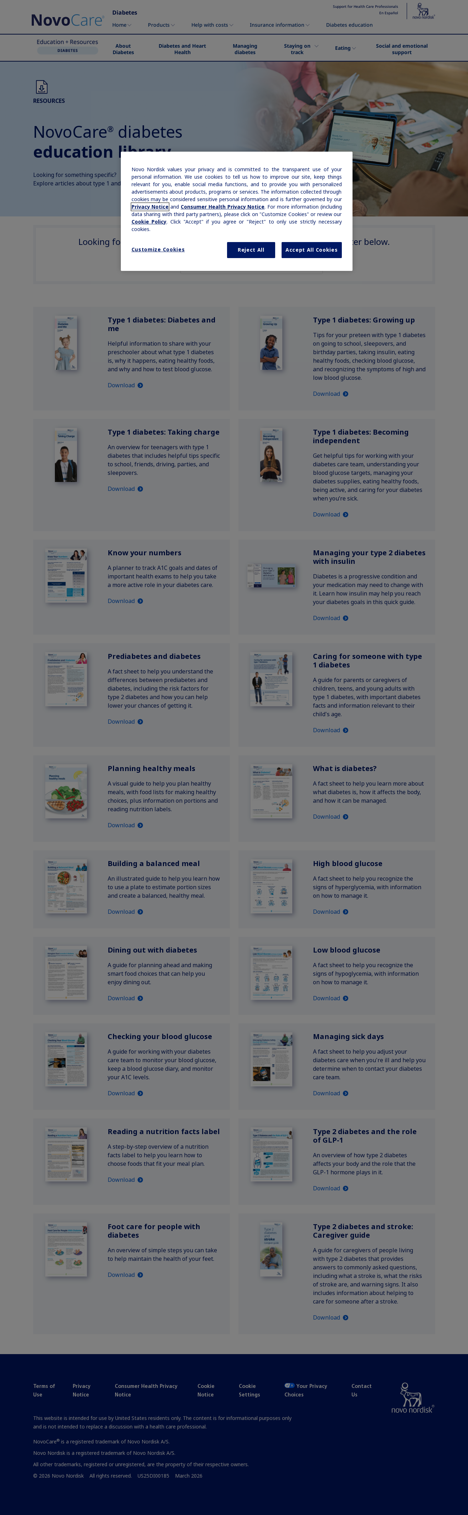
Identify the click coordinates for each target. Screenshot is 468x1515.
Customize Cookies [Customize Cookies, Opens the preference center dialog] (158, 249)
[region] (237, 211)
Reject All (251, 249)
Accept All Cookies (312, 249)
